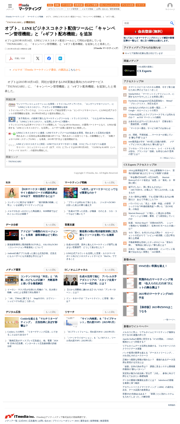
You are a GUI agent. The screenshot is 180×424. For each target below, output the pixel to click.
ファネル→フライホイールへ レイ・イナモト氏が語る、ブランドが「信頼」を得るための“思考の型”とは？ (151, 151)
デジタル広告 (13, 312)
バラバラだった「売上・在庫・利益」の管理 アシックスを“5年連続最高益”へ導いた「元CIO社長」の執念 (151, 206)
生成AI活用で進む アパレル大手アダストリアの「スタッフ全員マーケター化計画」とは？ (98, 280)
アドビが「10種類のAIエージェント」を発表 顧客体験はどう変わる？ (39, 235)
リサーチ (70, 312)
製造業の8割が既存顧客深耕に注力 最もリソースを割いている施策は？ (99, 235)
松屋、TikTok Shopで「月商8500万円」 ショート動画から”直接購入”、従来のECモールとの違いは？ (151, 226)
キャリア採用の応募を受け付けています (144, 53)
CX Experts (144, 70)
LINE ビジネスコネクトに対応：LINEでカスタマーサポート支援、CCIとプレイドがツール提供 (61, 144)
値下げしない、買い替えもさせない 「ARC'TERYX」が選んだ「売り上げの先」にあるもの (151, 190)
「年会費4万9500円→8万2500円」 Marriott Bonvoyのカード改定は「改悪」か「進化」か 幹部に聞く (151, 180)
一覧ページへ (170, 320)
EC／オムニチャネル (76, 269)
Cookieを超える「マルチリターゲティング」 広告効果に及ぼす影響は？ (39, 322)
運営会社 (84, 421)
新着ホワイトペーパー (136, 326)
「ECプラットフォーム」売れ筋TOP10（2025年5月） (91, 332)
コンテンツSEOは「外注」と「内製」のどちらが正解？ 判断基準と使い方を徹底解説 (39, 280)
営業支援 (70, 224)
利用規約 (171, 405)
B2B (8, 182)
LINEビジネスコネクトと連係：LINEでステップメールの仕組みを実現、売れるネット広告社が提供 (63, 133)
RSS (77, 421)
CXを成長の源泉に (145, 67)
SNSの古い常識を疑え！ (153, 265)
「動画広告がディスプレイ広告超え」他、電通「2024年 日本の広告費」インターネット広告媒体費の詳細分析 (32, 343)
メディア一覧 (11, 421)
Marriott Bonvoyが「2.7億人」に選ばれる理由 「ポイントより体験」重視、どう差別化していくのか (151, 216)
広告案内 (32, 421)
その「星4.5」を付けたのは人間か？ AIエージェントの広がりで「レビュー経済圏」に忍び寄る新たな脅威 (151, 235)
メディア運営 (13, 269)
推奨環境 (104, 421)
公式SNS (23, 421)
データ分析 (12, 224)
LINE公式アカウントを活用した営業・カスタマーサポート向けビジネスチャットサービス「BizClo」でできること (91, 256)
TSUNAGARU (14, 161)
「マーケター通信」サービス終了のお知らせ (149, 128)
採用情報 (94, 421)
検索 (172, 23)
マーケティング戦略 (76, 182)
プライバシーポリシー (63, 421)
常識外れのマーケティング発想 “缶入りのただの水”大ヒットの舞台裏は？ (156, 283)
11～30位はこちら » (167, 158)
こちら (72, 69)
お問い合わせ (44, 421)
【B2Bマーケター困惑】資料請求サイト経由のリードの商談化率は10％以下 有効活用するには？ (39, 193)
